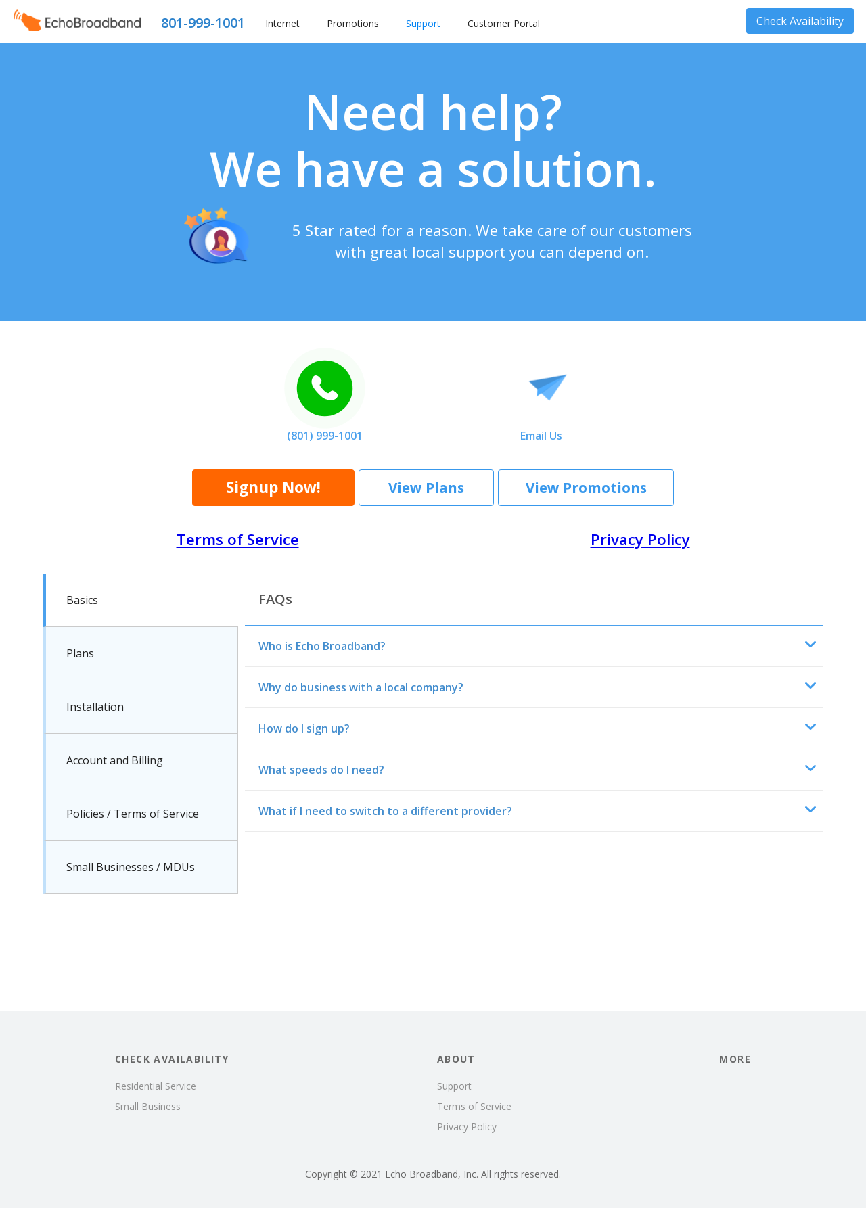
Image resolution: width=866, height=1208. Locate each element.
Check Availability (800, 21)
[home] (77, 21)
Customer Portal (504, 23)
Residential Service (155, 1085)
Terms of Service (238, 539)
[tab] (140, 600)
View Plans (426, 487)
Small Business (148, 1106)
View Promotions (586, 487)
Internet (282, 23)
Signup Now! (273, 487)
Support (423, 23)
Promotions (353, 23)
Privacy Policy (640, 539)
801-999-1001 (203, 23)
